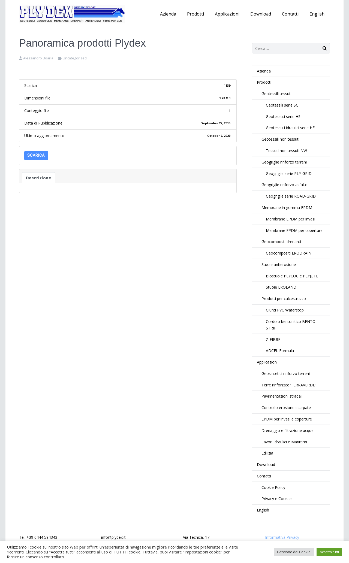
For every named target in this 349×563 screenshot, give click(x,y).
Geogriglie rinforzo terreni (284, 162)
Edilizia (267, 453)
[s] (291, 48)
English (263, 510)
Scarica (36, 155)
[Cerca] (324, 48)
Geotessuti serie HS (283, 116)
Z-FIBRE (273, 339)
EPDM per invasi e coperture (286, 419)
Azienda (264, 71)
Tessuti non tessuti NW (286, 150)
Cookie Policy (273, 487)
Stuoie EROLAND (281, 287)
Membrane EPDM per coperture (294, 230)
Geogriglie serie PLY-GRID (289, 173)
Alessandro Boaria (38, 58)
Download (266, 464)
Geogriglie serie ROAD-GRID (291, 196)
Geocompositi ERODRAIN (288, 253)
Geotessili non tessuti (280, 139)
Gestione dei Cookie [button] (294, 551)
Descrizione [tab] (38, 177)
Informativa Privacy (282, 537)
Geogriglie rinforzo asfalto (284, 184)
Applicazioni (267, 362)
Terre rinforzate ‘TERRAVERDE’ (288, 385)
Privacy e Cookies (277, 498)
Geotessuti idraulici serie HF (290, 127)
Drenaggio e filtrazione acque (287, 430)
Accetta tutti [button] (329, 551)
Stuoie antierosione (278, 264)
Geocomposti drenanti (281, 241)
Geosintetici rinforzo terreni (285, 373)
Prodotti (264, 82)
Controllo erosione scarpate (286, 407)
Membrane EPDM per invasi (290, 219)
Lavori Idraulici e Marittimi (284, 441)
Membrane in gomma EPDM (286, 207)
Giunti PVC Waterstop (285, 310)
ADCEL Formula (280, 350)
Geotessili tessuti (276, 93)
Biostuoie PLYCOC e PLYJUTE (292, 276)
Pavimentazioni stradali (281, 396)
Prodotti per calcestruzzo (283, 298)
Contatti (264, 476)
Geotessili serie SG (282, 105)
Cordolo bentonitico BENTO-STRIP (291, 325)
